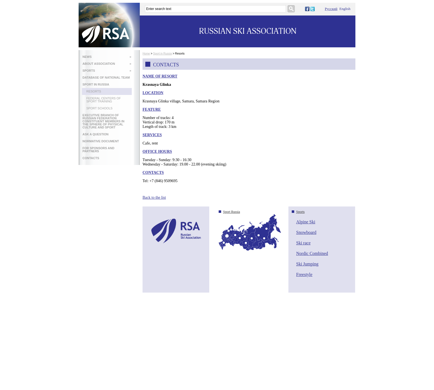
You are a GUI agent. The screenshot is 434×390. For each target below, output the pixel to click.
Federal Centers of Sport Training (103, 100)
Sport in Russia (162, 53)
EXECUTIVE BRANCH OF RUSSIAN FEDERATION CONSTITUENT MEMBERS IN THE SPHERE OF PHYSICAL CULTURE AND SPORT (103, 121)
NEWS (106, 56)
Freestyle (304, 274)
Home (146, 53)
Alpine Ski (305, 221)
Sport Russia (231, 212)
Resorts (93, 91)
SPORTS (106, 70)
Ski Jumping (307, 264)
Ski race (303, 243)
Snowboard (306, 232)
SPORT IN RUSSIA (95, 84)
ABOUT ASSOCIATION (106, 63)
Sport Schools (99, 108)
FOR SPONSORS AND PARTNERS (98, 149)
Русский (331, 9)
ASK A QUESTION (95, 134)
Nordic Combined (312, 253)
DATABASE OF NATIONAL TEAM (106, 77)
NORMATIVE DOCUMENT (100, 141)
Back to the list (154, 197)
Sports (300, 212)
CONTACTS (90, 158)
